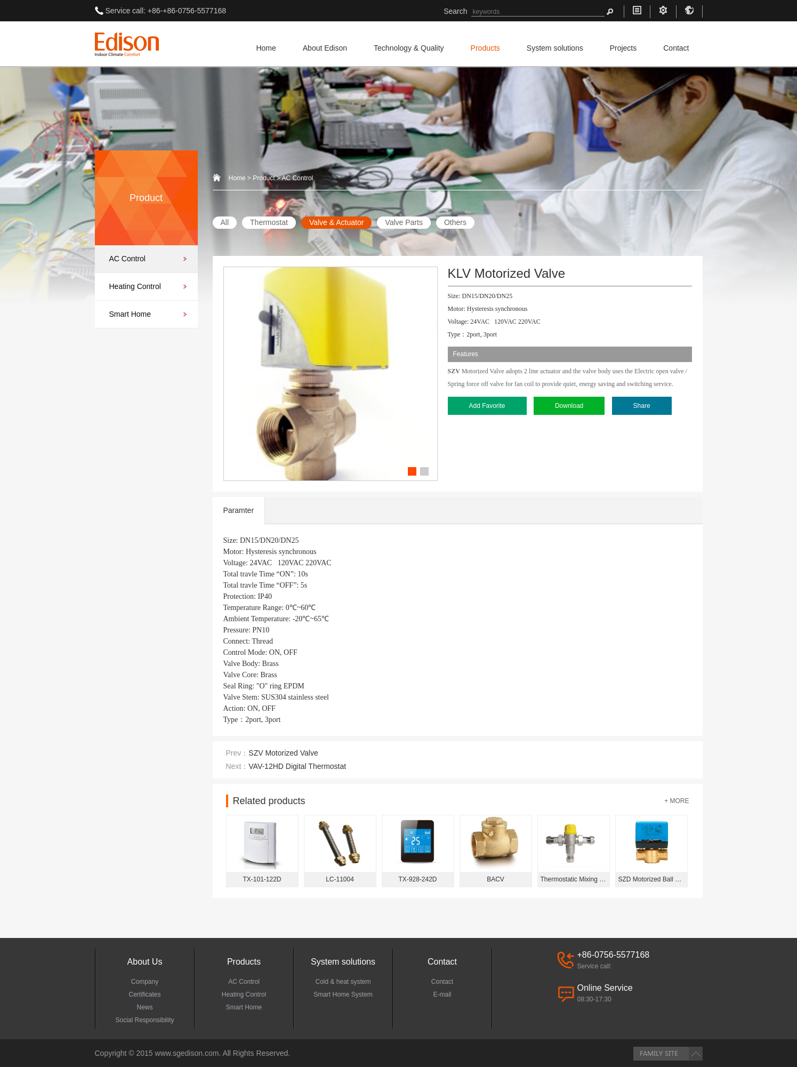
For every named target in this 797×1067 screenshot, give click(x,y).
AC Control (127, 258)
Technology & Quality (409, 48)
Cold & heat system (343, 981)
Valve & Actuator (336, 222)
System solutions (555, 48)
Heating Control (135, 286)
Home (266, 48)
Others (455, 222)
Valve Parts (404, 222)
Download (569, 406)
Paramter (238, 510)
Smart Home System (343, 994)
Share (641, 406)
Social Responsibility (144, 1020)
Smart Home (130, 314)
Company (144, 981)
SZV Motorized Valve (283, 753)
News (144, 1007)
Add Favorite (487, 406)
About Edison (325, 48)
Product (264, 178)
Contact (676, 48)
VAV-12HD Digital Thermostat (297, 766)
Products (485, 48)
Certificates (144, 994)
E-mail (442, 994)
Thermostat (269, 222)
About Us (145, 961)
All (225, 222)
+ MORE (676, 801)
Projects (623, 48)
